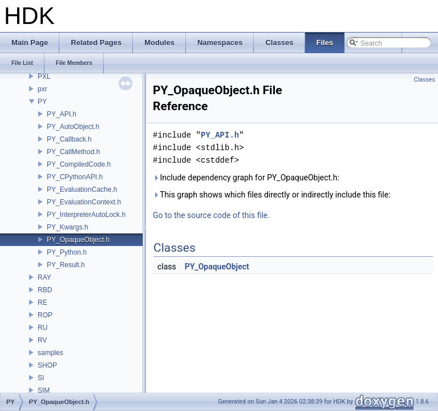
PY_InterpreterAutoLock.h (86, 215)
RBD (45, 290)
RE (42, 303)
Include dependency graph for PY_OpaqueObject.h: (246, 177)
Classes (424, 79)
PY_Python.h (67, 252)
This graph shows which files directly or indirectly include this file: (272, 194)
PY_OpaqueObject (217, 266)
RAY (44, 277)
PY (42, 102)
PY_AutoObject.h (73, 127)
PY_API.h (61, 114)
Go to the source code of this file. (211, 215)
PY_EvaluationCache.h (82, 190)
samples (50, 353)
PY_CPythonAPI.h (75, 177)
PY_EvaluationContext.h (84, 202)
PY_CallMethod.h (73, 152)
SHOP (47, 365)
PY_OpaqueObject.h (78, 240)
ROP (45, 315)
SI (41, 378)
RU (42, 328)
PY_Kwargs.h (67, 227)
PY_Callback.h (69, 139)
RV (42, 340)
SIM (44, 390)
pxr (42, 89)
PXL (44, 76)
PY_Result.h (66, 265)
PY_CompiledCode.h (79, 164)
